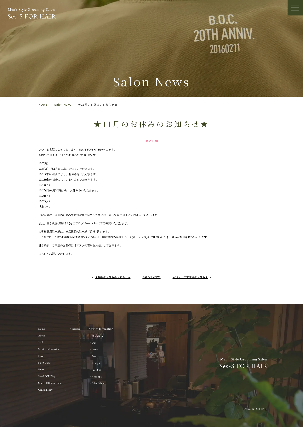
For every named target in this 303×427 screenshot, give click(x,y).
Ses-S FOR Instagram (49, 383)
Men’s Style (97, 336)
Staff (40, 342)
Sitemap (76, 329)
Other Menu (98, 383)
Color (95, 349)
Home (41, 329)
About (41, 335)
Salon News (63, 104)
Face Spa (96, 370)
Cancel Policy (45, 389)
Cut (93, 342)
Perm (94, 356)
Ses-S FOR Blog (46, 376)
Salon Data (44, 362)
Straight (96, 363)
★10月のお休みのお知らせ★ (113, 277)
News (41, 369)
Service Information (49, 349)
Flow (41, 356)
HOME (43, 104)
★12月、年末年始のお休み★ (190, 277)
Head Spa (97, 376)
